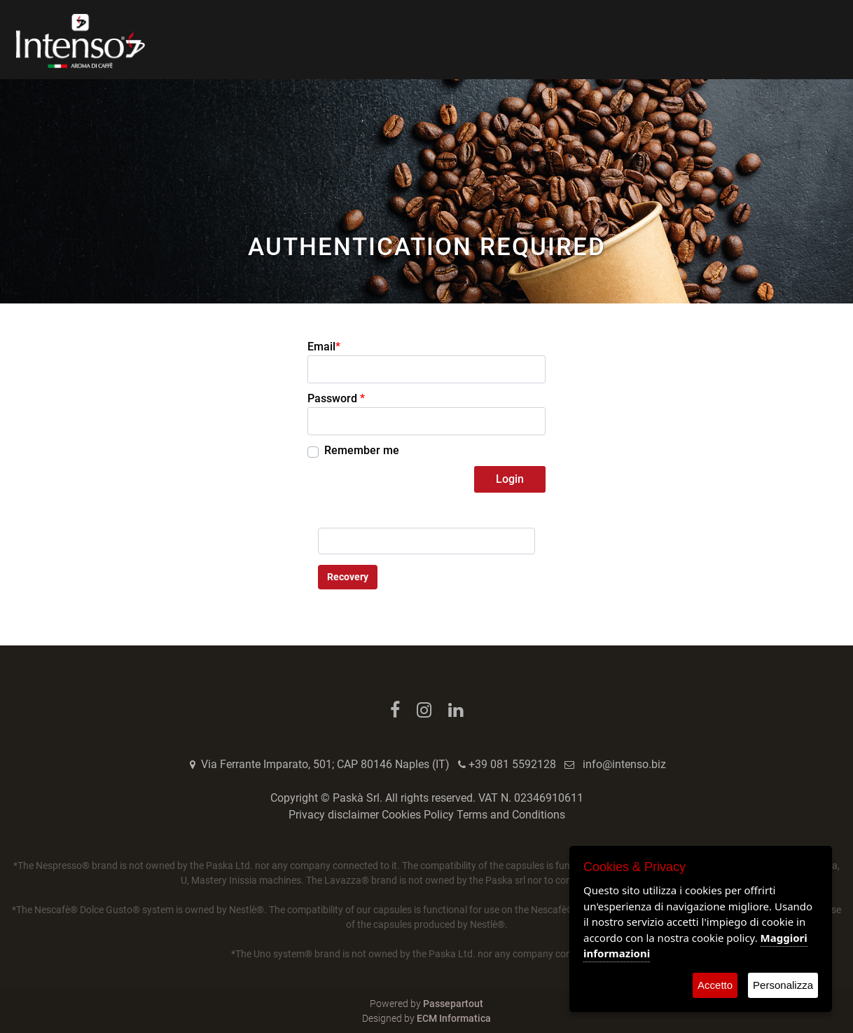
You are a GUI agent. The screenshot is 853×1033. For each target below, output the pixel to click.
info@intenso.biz (624, 764)
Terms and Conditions (511, 814)
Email (323, 346)
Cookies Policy (418, 814)
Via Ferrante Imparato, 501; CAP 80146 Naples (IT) (325, 764)
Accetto (715, 985)
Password (336, 398)
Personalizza (783, 985)
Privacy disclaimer (334, 814)
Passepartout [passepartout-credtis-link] (453, 1003)
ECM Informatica (454, 1018)
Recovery (347, 576)
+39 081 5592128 (512, 764)
